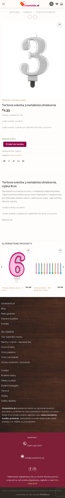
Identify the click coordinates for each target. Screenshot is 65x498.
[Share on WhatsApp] (4, 161)
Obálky (4, 396)
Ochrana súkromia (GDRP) (51, 491)
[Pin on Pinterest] (23, 161)
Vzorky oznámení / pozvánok (15, 362)
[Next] (63, 272)
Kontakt (5, 324)
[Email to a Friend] (18, 161)
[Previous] (2, 272)
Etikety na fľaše (8, 380)
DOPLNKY (14, 12)
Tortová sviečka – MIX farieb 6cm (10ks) (42, 289)
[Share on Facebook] (9, 161)
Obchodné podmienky (32, 491)
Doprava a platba (9, 318)
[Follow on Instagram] (35, 469)
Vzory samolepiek (9, 357)
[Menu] (3, 4)
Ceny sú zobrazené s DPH (12, 491)
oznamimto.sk (8, 303)
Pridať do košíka (15, 144)
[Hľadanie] (51, 4)
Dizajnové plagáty (10, 385)
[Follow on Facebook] (30, 469)
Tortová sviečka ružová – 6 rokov (12, 289)
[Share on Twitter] (14, 161)
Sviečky (27, 12)
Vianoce (5, 390)
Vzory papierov (8, 352)
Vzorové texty (8, 347)
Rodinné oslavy (8, 375)
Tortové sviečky (46, 12)
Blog (3, 308)
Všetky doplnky (8, 401)
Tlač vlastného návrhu (11, 337)
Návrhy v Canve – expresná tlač (16, 342)
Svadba (4, 370)
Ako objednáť (7, 332)
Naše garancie (8, 313)
